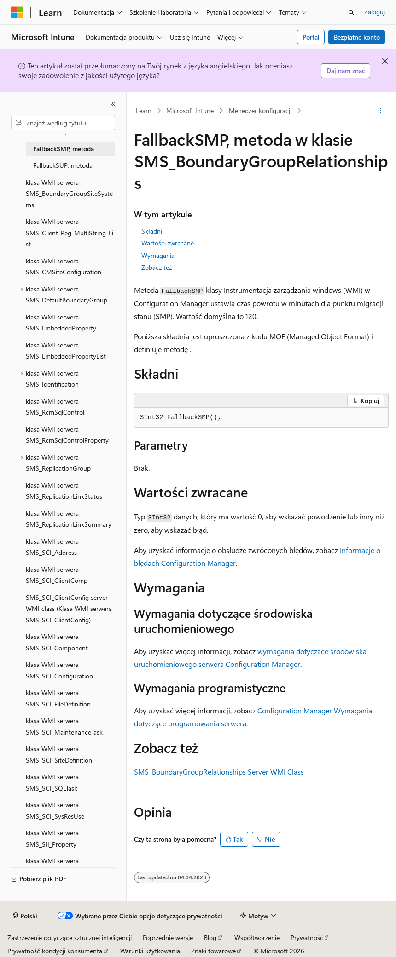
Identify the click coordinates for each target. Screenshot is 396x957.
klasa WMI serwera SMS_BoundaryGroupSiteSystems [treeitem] (69, 193)
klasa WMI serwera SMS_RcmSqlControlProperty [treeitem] (67, 435)
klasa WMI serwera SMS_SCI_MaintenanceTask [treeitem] (64, 726)
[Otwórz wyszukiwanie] (351, 12)
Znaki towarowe (213, 950)
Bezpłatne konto (357, 37)
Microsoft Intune (190, 110)
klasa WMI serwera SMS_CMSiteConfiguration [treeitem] (63, 266)
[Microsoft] (17, 12)
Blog (210, 937)
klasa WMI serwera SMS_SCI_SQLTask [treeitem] (52, 782)
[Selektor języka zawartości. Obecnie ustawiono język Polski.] (25, 916)
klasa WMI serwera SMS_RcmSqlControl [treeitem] (55, 407)
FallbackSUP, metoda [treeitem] (63, 165)
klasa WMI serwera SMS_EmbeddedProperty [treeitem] (61, 323)
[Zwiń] (112, 104)
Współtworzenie (257, 937)
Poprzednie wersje (168, 937)
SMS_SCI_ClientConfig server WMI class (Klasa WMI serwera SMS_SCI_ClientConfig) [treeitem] (69, 608)
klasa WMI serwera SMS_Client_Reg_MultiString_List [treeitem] (69, 232)
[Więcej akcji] (381, 110)
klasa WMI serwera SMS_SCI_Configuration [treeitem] (59, 670)
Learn (143, 110)
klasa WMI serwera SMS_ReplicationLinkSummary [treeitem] (68, 519)
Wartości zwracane (167, 243)
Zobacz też (156, 267)
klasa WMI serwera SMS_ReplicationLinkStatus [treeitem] (64, 491)
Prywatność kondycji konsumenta (54, 950)
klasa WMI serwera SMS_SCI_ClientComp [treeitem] (56, 575)
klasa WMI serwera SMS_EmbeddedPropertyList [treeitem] (66, 351)
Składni (151, 231)
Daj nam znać (345, 70)
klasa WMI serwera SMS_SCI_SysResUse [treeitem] (55, 810)
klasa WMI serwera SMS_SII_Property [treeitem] (52, 838)
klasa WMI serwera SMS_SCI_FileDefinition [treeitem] (58, 698)
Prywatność (307, 937)
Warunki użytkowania (150, 950)
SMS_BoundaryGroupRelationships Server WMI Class (219, 771)
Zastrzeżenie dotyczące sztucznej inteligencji (69, 937)
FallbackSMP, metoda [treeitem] (63, 148)
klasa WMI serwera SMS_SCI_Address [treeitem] (52, 547)
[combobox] (63, 123)
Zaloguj (374, 11)
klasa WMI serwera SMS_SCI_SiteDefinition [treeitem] (59, 754)
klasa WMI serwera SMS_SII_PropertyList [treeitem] (56, 866)
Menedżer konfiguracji (260, 110)
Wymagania (158, 255)
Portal (311, 37)
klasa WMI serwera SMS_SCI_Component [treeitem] (57, 642)
